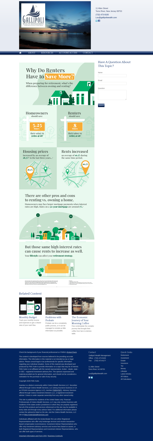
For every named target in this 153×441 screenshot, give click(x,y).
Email (100, 80)
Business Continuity (55, 436)
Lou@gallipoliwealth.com (106, 18)
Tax (122, 366)
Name (100, 72)
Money (123, 368)
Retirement (125, 355)
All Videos (124, 376)
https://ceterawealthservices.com (36, 415)
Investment (125, 358)
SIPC (60, 390)
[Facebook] (89, 378)
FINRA (55, 390)
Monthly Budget (28, 317)
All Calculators (126, 379)
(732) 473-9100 (102, 15)
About (31, 53)
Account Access (68, 53)
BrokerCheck (72, 352)
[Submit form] (101, 105)
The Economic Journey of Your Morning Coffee (80, 320)
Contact (88, 53)
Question (101, 88)
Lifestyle (124, 371)
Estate (123, 361)
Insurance (124, 363)
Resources (47, 53)
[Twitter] (92, 378)
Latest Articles (126, 374)
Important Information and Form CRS (33, 436)
